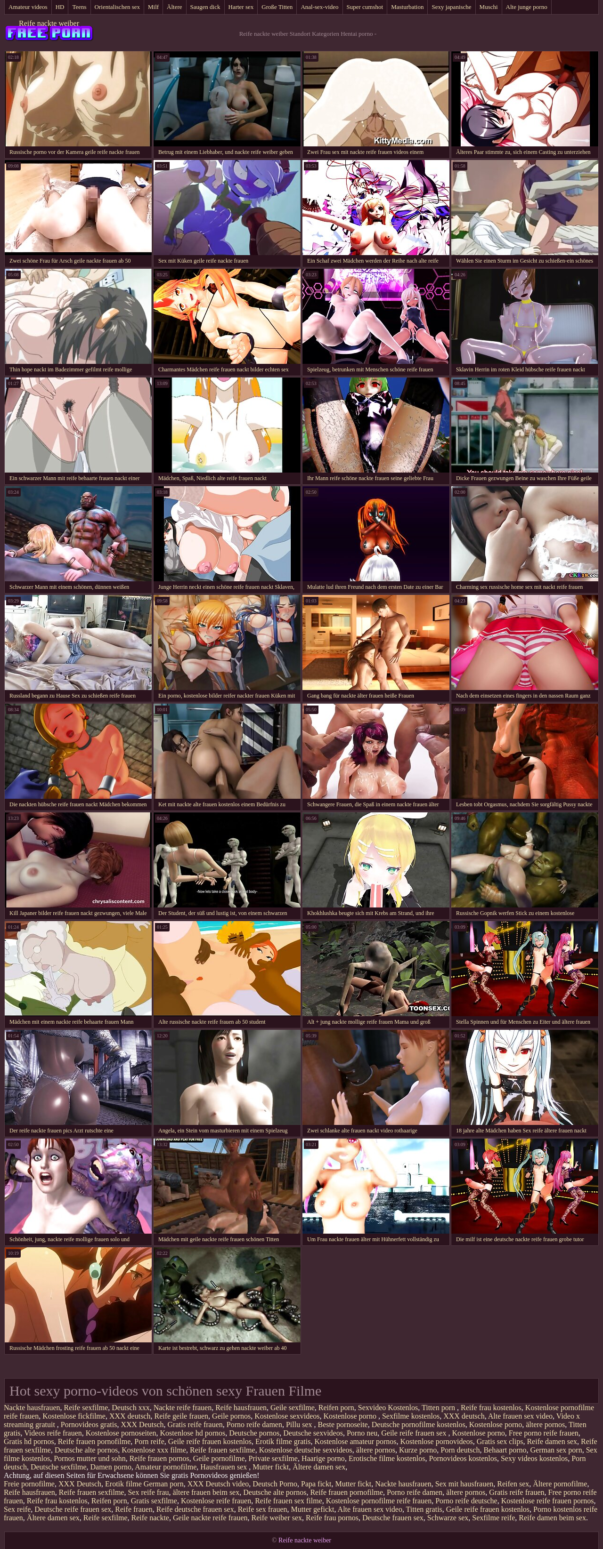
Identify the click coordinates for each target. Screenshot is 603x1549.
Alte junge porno (526, 6)
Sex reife (17, 1509)
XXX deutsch (130, 1416)
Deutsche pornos (254, 1433)
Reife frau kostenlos (491, 1408)
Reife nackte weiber (49, 23)
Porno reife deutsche (466, 1501)
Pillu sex (300, 1425)
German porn (164, 1484)
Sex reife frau (148, 1492)
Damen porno (111, 1467)
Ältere (174, 6)
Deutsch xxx (130, 1408)
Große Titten (277, 6)
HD (60, 6)
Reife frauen (134, 1509)
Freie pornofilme (29, 1484)
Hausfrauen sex (224, 1467)
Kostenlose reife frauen (216, 1501)
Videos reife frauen (53, 1433)
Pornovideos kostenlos (463, 1458)
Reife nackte (150, 1518)
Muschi (489, 6)
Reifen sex (513, 1484)
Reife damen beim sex (552, 1518)
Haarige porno (323, 1458)
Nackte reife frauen (183, 1408)
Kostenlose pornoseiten (121, 1433)
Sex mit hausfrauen (464, 1484)
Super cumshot (365, 6)
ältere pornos (545, 1425)
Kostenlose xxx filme (154, 1450)
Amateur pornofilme (165, 1467)
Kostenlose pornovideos (436, 1441)
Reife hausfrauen (241, 1408)
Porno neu (362, 1433)
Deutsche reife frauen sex (72, 1509)
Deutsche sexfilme (59, 1467)
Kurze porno (418, 1450)
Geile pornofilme (219, 1458)
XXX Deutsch (142, 1425)
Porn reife (149, 1441)
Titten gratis (424, 1509)
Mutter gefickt (312, 1509)
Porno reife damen (254, 1425)
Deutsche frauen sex (393, 1518)
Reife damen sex (552, 1441)
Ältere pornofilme (560, 1484)
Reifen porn (336, 1408)
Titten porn (439, 1408)
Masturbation (407, 6)
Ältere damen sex (319, 1467)
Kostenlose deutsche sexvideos (305, 1450)
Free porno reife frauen (544, 1433)
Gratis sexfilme (154, 1501)
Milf (153, 6)
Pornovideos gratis (89, 1425)
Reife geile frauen (181, 1416)
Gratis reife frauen (195, 1425)
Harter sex (241, 6)
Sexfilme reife (493, 1518)
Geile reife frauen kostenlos (210, 1441)
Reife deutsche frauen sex (195, 1509)
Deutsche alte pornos (86, 1450)
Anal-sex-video (319, 6)
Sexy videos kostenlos (534, 1458)
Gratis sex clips (500, 1441)
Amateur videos (28, 6)
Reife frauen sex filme (288, 1501)
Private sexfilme (272, 1458)
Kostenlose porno (350, 1416)
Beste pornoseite (343, 1425)
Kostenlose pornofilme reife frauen (379, 1501)
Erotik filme (123, 1484)
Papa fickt (316, 1484)
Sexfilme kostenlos (411, 1416)
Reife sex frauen (262, 1509)
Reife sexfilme (86, 1408)
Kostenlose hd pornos (193, 1433)
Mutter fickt (271, 1467)
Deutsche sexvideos (313, 1433)
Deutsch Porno (275, 1484)
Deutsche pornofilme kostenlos (418, 1425)
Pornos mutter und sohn (89, 1458)
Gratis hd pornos (29, 1441)
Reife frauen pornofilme (94, 1441)
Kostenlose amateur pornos (355, 1441)
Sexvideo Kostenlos (388, 1408)
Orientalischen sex (117, 6)
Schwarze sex (448, 1518)
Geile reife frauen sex (414, 1433)
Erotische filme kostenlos (387, 1458)
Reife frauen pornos (159, 1458)
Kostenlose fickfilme (74, 1416)
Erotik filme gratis (282, 1441)
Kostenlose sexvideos (286, 1416)
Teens (79, 6)
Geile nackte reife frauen (210, 1518)
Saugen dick (205, 6)
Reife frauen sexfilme (222, 1450)
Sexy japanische (451, 6)
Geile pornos (231, 1416)
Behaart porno (504, 1450)
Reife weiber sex (277, 1518)
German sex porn (556, 1450)
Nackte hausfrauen (32, 1408)
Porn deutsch (460, 1450)
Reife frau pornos (332, 1518)
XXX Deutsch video (218, 1484)
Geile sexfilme (292, 1408)
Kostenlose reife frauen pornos (547, 1501)
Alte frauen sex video (520, 1416)
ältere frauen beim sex (206, 1492)
